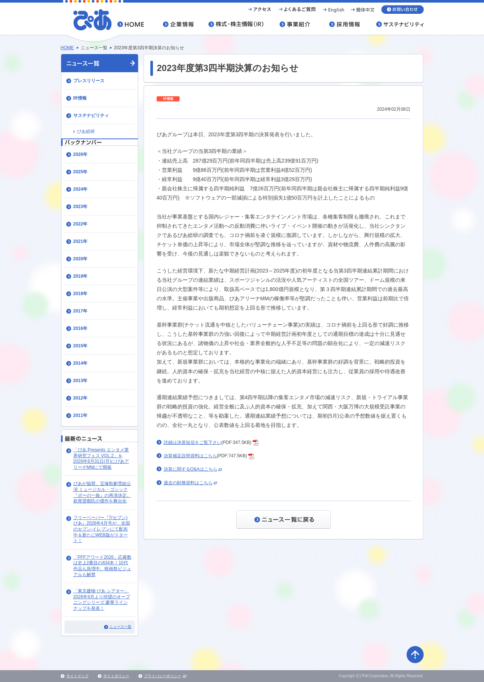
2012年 (80, 398)
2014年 (80, 363)
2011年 (80, 415)
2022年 (80, 224)
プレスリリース (88, 80)
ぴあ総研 (86, 131)
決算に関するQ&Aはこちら (190, 469)
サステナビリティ (91, 115)
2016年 (80, 328)
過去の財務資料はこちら (188, 482)
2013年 (80, 380)
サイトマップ (77, 676)
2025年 (80, 171)
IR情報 (80, 98)
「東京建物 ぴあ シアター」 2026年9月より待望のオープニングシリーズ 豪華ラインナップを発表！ (101, 599)
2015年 (80, 345)
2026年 (80, 154)
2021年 (80, 241)
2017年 (80, 311)
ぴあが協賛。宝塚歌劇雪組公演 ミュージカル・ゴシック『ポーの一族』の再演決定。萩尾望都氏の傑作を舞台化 (102, 492)
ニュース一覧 (120, 627)
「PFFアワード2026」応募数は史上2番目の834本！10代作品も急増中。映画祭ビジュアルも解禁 (102, 566)
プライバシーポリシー (162, 676)
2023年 (80, 206)
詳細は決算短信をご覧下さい (192, 442)
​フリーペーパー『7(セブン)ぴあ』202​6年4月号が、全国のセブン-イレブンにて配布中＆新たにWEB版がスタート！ (101, 529)
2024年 (80, 189)
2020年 (80, 258)
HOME (67, 47)
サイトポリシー (116, 676)
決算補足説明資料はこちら (190, 455)
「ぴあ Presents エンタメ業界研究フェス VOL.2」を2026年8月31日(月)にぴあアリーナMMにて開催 (101, 458)
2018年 (80, 293)
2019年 (80, 276)
